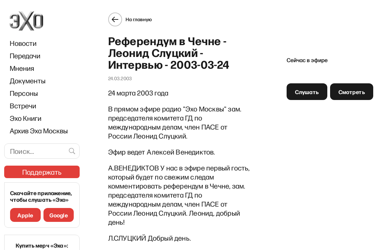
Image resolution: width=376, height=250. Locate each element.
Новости (23, 43)
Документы (28, 80)
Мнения (22, 68)
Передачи (25, 55)
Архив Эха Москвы (39, 130)
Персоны (24, 93)
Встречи (23, 105)
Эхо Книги (25, 118)
